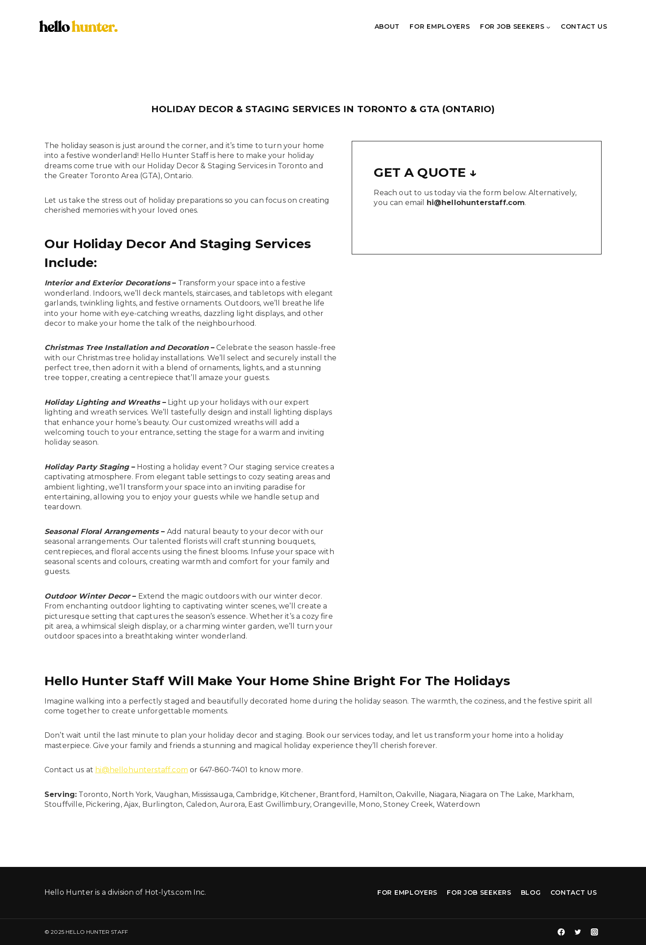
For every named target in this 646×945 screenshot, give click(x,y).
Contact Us (584, 26)
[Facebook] (561, 932)
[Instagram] (594, 932)
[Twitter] (578, 932)
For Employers (440, 26)
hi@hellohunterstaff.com (141, 770)
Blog (531, 892)
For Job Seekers (479, 892)
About (387, 26)
